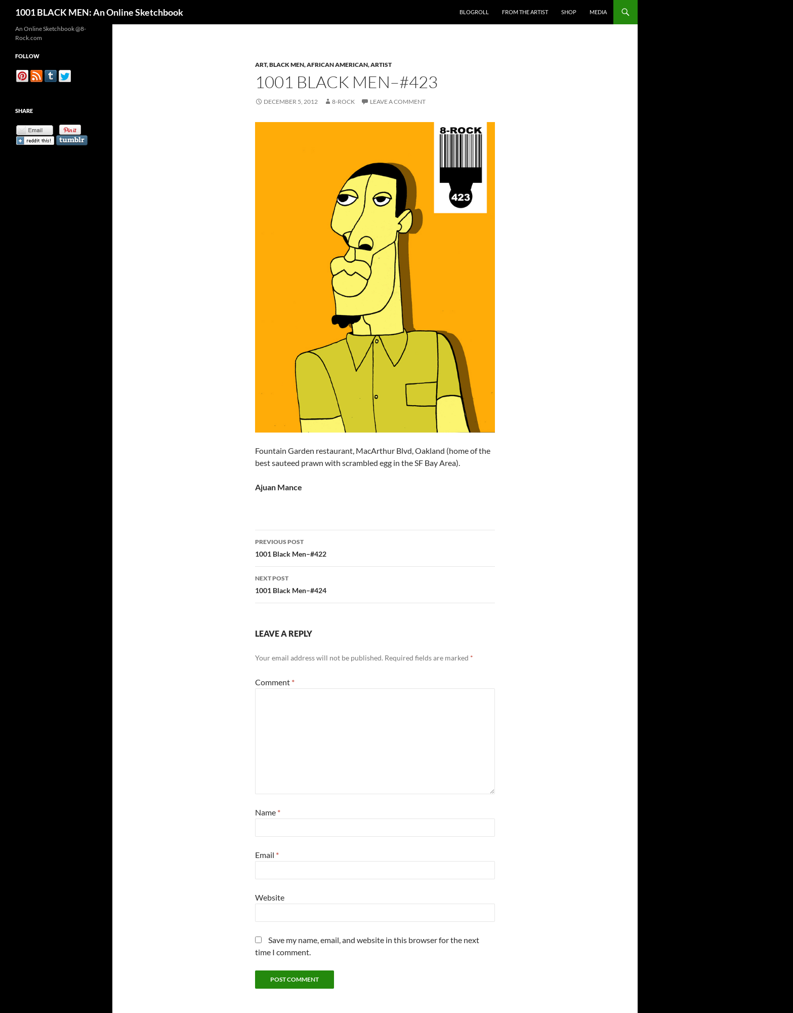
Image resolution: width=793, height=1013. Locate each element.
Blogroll (474, 12)
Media (598, 12)
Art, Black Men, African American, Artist (323, 64)
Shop (568, 12)
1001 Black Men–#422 (375, 547)
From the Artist (525, 12)
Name (267, 812)
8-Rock (343, 101)
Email (267, 855)
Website (269, 897)
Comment (275, 682)
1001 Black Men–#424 (375, 583)
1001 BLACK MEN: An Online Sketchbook (99, 12)
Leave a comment (398, 101)
